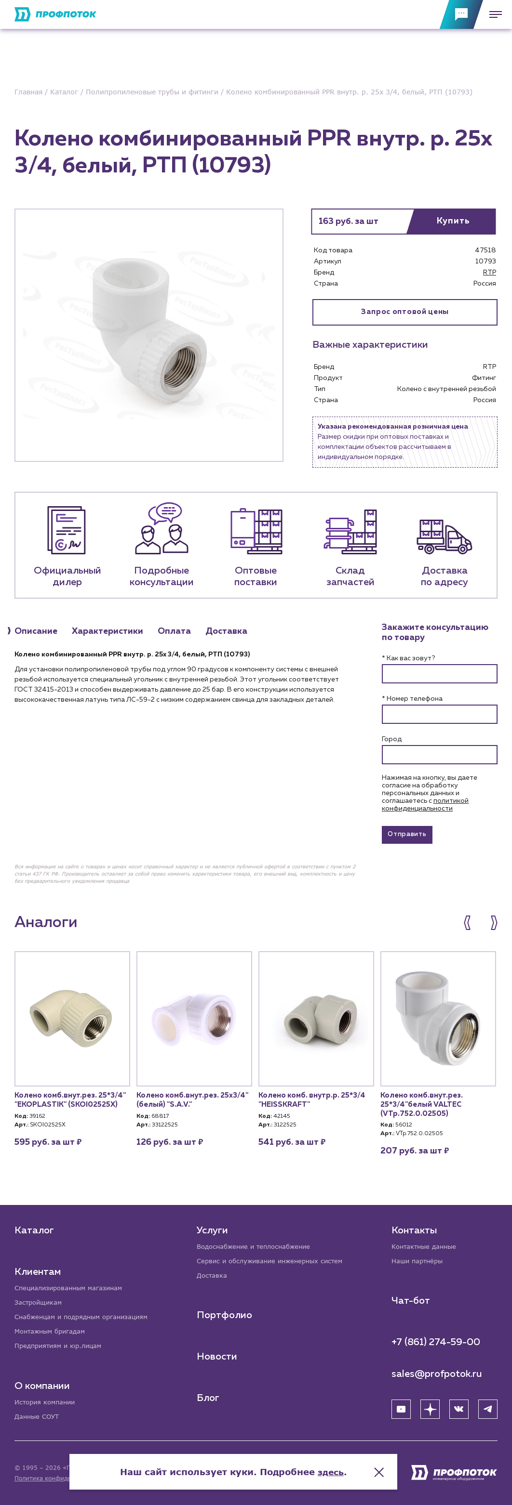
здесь (353, 1466)
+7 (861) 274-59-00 (435, 1340)
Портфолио (225, 1314)
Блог (209, 1396)
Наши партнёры (419, 1259)
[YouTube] (401, 1407)
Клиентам (37, 1269)
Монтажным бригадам (53, 1330)
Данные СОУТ (38, 1416)
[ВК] (459, 1407)
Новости (218, 1355)
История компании (47, 1401)
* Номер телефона (412, 699)
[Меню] (492, 14)
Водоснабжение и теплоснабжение (259, 1244)
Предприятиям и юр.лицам (61, 1345)
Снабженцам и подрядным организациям (86, 1315)
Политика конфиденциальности (61, 1478)
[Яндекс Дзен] (430, 1407)
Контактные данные (426, 1244)
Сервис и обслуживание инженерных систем (275, 1259)
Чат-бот (410, 1299)
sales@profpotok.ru (436, 1372)
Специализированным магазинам (72, 1285)
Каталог (34, 1227)
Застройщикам (39, 1300)
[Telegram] (488, 1407)
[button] (472, 926)
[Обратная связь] (461, 14)
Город (392, 740)
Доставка (213, 1273)
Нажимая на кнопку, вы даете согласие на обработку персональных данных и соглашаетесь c (429, 794)
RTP (489, 272)
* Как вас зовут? (408, 659)
